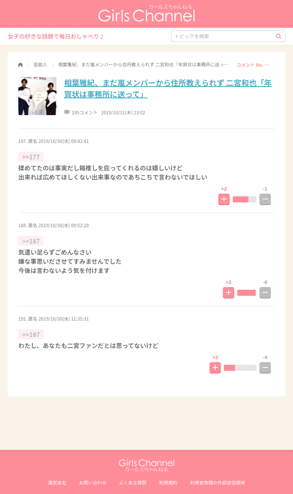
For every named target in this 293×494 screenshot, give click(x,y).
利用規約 (168, 482)
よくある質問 (132, 482)
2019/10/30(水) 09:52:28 (64, 225)
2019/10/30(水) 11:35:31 (64, 318)
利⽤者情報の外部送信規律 (217, 482)
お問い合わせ (92, 482)
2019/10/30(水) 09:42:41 (64, 141)
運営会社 (57, 482)
